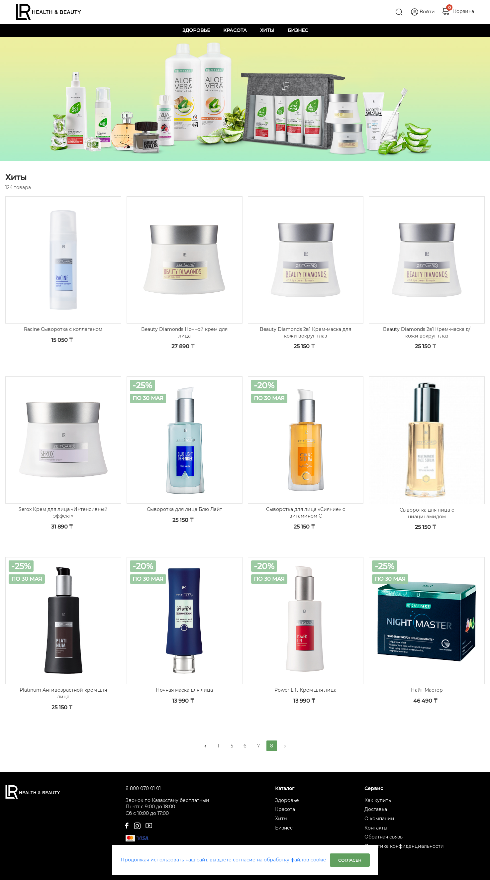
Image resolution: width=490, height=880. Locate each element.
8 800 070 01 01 (143, 788)
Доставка (375, 809)
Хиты (281, 819)
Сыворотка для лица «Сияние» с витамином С (305, 512)
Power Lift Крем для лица (305, 690)
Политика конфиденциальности (404, 846)
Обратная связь (383, 837)
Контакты (375, 828)
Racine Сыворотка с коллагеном (63, 329)
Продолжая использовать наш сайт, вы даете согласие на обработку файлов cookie (223, 860)
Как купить (377, 800)
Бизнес (284, 828)
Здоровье (287, 800)
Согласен (349, 860)
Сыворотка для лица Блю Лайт (184, 509)
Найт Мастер (427, 690)
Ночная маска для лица (184, 690)
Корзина (463, 11)
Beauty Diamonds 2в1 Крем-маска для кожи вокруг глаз (305, 332)
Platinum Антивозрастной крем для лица (63, 693)
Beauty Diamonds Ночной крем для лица (184, 332)
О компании (379, 819)
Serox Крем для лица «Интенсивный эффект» (63, 512)
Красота (285, 809)
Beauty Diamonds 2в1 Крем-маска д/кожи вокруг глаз (426, 332)
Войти (427, 12)
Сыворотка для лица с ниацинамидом (427, 513)
